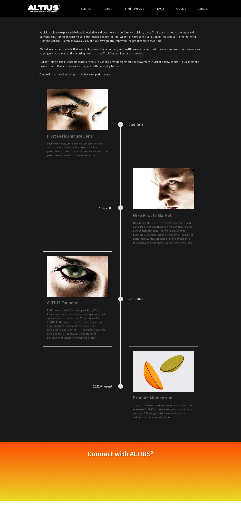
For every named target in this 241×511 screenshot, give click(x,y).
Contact (202, 8)
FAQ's (161, 8)
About (109, 8)
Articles (181, 8)
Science (86, 8)
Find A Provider (135, 8)
